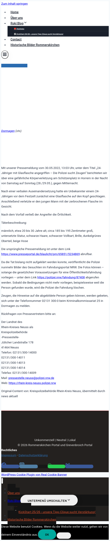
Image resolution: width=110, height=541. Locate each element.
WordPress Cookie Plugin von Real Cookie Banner (34, 474)
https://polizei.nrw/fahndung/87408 (61, 277)
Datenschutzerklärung (33, 455)
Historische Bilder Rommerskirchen (35, 45)
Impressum (8, 455)
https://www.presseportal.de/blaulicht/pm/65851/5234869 (40, 254)
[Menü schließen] (2, 481)
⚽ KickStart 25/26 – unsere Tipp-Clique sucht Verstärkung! (38, 34)
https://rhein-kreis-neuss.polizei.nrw (32, 383)
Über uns (17, 18)
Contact (16, 39)
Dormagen (8, 131)
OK (47, 534)
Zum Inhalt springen (14, 4)
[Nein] (63, 535)
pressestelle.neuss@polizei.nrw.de (31, 378)
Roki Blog (14, 500)
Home (15, 12)
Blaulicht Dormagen (14, 65)
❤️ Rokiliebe (19, 29)
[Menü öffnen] (4, 55)
